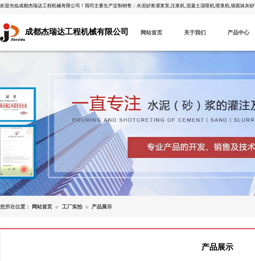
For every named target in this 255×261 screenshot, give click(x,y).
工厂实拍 (72, 207)
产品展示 (102, 207)
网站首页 (151, 33)
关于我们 (195, 33)
